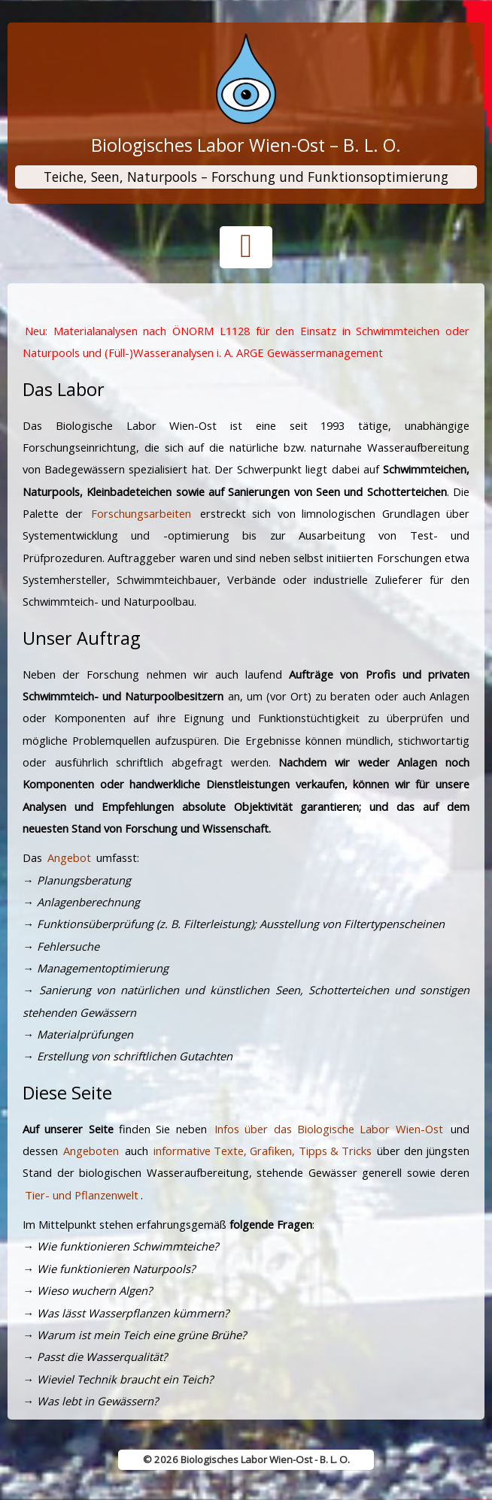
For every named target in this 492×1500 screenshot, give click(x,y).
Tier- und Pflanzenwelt (81, 1194)
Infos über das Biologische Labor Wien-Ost (328, 1128)
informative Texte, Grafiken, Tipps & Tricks (262, 1150)
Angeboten (91, 1150)
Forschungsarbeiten (141, 513)
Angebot (69, 857)
